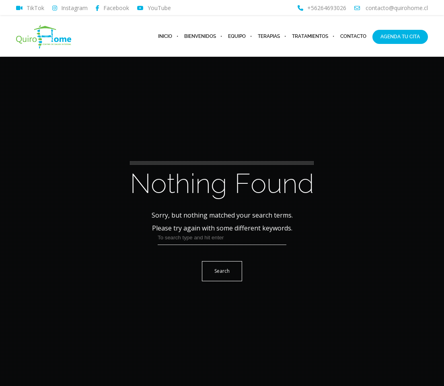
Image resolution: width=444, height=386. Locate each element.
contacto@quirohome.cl (391, 8)
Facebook (112, 8)
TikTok (30, 8)
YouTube (154, 8)
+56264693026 (322, 8)
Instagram (70, 8)
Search (222, 271)
